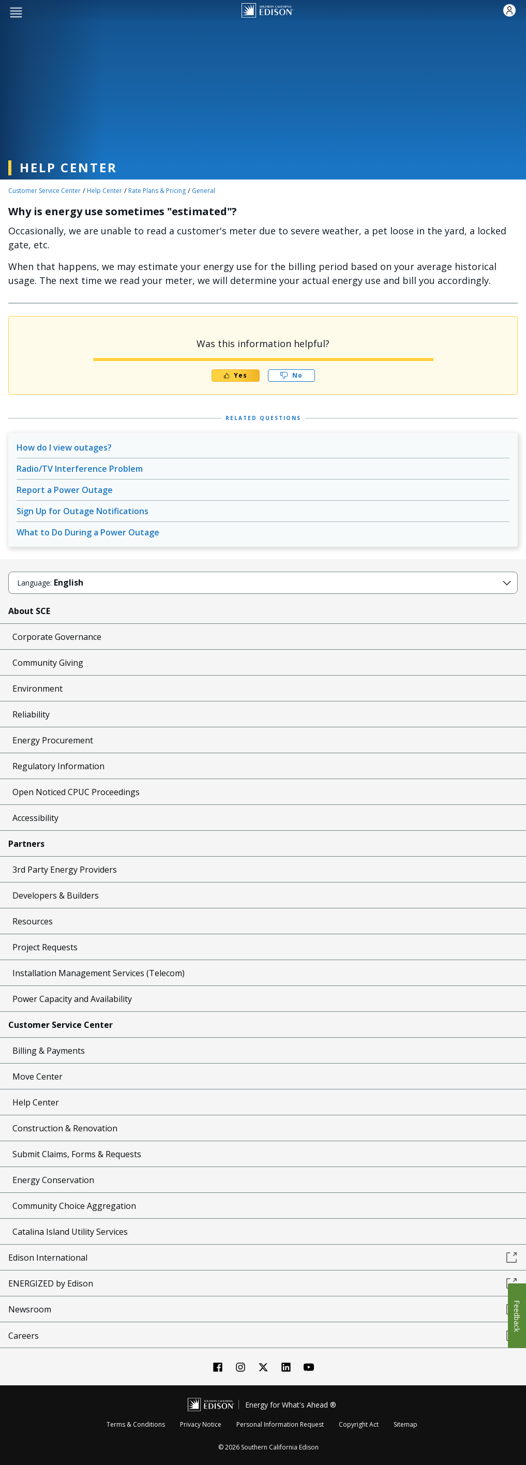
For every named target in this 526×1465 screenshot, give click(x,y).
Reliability (31, 714)
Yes (235, 375)
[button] (16, 11)
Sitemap (405, 1424)
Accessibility (35, 818)
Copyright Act (359, 1424)
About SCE (29, 611)
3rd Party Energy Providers (64, 869)
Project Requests (45, 947)
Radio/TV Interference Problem (80, 468)
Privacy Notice (200, 1424)
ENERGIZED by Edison (263, 1283)
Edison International (263, 1257)
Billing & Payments (48, 1050)
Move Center (37, 1076)
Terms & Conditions (136, 1424)
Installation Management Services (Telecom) (98, 973)
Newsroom (263, 1309)
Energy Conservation (53, 1180)
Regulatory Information (58, 766)
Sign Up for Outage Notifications (82, 511)
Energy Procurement (52, 740)
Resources (32, 921)
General (203, 190)
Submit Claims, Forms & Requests (76, 1154)
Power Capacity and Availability (72, 999)
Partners (26, 843)
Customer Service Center (44, 190)
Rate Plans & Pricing (157, 190)
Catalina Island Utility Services (70, 1231)
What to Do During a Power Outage (88, 532)
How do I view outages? (64, 447)
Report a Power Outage (65, 490)
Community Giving (47, 662)
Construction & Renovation (64, 1128)
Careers (263, 1335)
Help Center (104, 190)
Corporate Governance (56, 636)
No (291, 375)
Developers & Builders (55, 895)
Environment (37, 688)
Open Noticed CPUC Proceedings (76, 792)
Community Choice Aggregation (74, 1206)
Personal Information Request (280, 1424)
